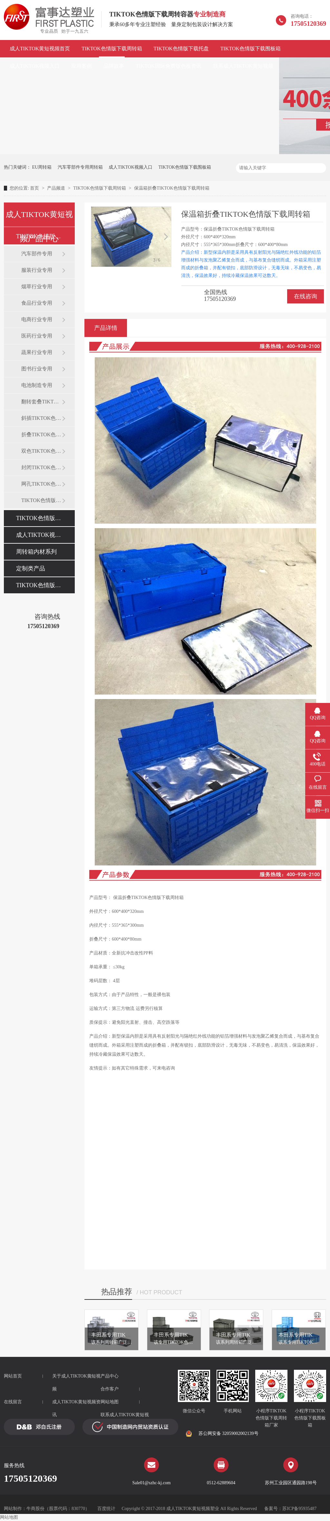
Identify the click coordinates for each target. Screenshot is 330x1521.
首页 (35, 188)
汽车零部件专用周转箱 (80, 167)
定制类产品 (30, 568)
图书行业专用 (36, 368)
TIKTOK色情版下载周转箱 (112, 48)
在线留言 (13, 1401)
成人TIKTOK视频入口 (35, 66)
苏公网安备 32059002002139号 (222, 1433)
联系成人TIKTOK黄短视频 (243, 66)
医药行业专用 (36, 336)
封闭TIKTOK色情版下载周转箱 (41, 467)
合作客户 (110, 1389)
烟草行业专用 (36, 286)
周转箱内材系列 (36, 551)
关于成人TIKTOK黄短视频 (76, 1382)
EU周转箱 (42, 167)
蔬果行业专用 (36, 352)
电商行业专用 (36, 319)
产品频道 (56, 188)
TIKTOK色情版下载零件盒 (41, 500)
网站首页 (13, 1376)
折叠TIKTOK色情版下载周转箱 (41, 434)
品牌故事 (113, 66)
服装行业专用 (36, 270)
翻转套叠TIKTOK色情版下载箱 (41, 401)
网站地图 (110, 1401)
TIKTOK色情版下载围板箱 (250, 48)
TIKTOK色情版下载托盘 (181, 48)
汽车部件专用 (36, 253)
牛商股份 (35, 1508)
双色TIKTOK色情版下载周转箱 (41, 451)
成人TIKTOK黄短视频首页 (40, 48)
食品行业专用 (36, 303)
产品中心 (110, 1376)
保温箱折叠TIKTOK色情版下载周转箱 (171, 188)
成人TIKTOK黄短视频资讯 (76, 1408)
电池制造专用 (36, 385)
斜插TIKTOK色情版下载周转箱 (41, 418)
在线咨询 (305, 296)
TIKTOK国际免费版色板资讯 (168, 66)
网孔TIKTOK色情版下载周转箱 (41, 484)
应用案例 (81, 66)
